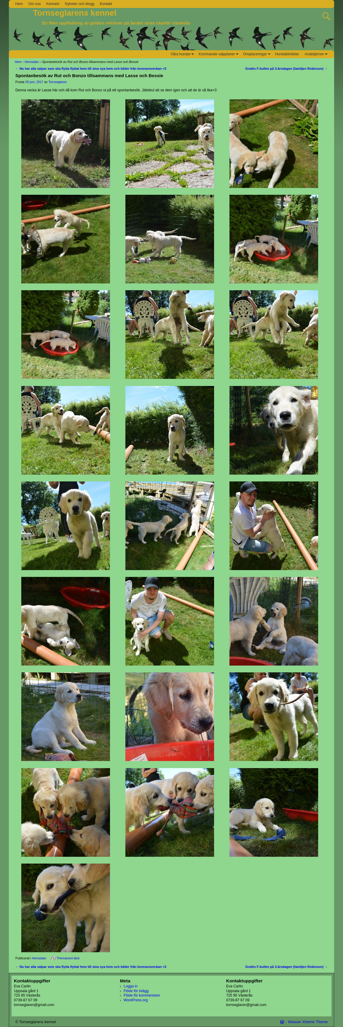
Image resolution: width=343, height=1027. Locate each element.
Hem (19, 4)
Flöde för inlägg (136, 991)
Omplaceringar (257, 54)
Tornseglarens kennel (75, 12)
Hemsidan (32, 62)
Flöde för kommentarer (142, 995)
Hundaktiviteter (287, 54)
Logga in (130, 986)
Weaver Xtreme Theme (308, 1022)
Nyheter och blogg (79, 4)
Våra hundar (183, 54)
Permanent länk (68, 958)
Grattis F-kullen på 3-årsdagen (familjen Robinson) (286, 68)
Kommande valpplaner (219, 54)
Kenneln (52, 4)
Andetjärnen (317, 54)
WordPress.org (136, 1000)
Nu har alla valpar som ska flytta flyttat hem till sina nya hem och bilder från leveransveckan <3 (90, 68)
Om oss (34, 4)
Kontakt (106, 4)
